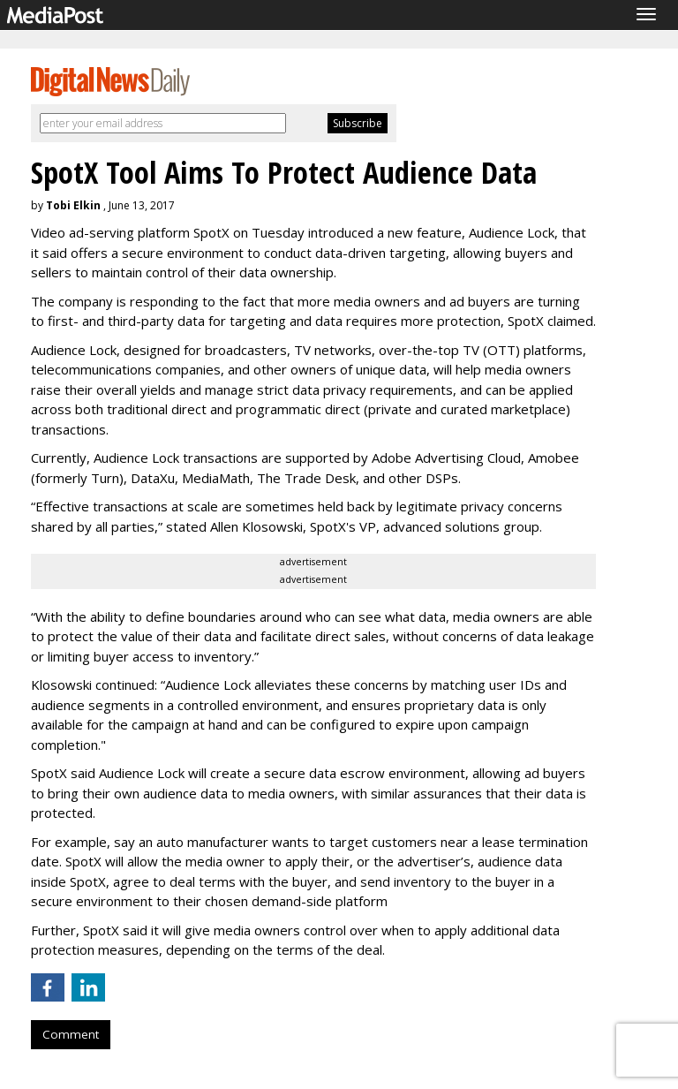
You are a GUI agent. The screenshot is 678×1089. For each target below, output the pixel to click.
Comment (70, 1034)
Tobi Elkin (73, 205)
